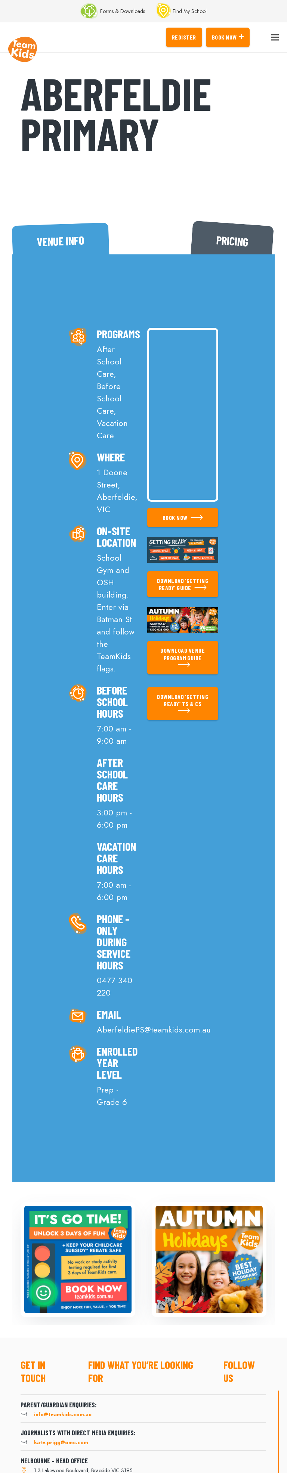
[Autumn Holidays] (209, 1259)
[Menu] (275, 37)
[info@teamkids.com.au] (27, 1415)
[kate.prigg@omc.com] (27, 1443)
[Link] (22, 50)
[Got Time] (78, 1259)
